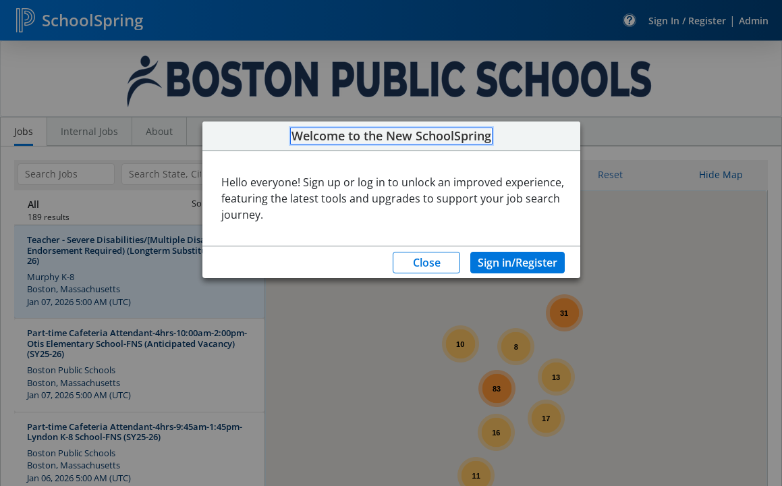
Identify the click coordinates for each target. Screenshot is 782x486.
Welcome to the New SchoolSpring (391, 136)
